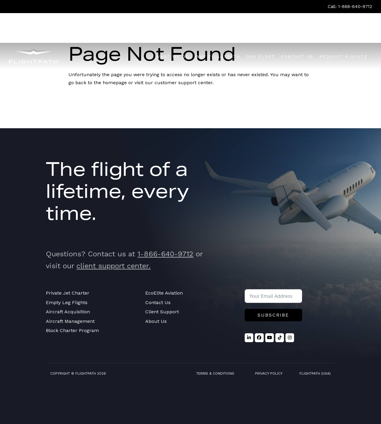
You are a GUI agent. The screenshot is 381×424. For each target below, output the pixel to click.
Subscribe (273, 315)
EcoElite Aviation (164, 293)
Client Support (162, 312)
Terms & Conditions (215, 373)
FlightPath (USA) (315, 373)
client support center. (113, 275)
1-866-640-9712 (165, 263)
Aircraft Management (70, 321)
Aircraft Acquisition (68, 312)
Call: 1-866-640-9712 (350, 6)
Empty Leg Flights (67, 302)
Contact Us (158, 302)
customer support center (183, 82)
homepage (115, 82)
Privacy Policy (268, 373)
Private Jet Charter (67, 293)
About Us (156, 321)
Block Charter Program (72, 330)
